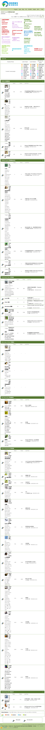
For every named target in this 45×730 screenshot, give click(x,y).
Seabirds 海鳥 (10, 588)
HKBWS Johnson (29, 228)
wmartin (30, 322)
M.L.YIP (27, 108)
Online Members (4, 712)
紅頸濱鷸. (33, 64)
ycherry (27, 146)
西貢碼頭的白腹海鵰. (29, 526)
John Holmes (28, 155)
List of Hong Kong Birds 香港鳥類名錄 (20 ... (34, 461)
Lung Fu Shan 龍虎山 (7, 431)
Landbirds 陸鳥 (10, 667)
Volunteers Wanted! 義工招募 (7, 135)
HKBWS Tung (29, 175)
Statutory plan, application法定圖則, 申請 (9, 336)
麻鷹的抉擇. (27, 508)
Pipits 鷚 (6, 671)
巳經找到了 (27, 482)
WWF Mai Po (31, 290)
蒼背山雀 (25, 70)
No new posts (28, 719)
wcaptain (30, 307)
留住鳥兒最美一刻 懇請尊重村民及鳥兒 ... (33, 227)
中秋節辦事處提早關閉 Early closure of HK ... (34, 91)
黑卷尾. (33, 67)
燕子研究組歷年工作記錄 (30, 561)
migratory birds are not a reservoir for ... (35, 320)
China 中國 (7, 302)
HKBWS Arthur (29, 251)
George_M (28, 707)
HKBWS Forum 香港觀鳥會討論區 (8, 12)
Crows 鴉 (8, 688)
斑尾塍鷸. (33, 69)
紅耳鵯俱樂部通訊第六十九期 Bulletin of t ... (34, 250)
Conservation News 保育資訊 (8, 277)
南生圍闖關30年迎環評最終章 (33, 332)
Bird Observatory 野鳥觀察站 (8, 397)
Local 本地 (7, 298)
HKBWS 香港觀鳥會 (6, 81)
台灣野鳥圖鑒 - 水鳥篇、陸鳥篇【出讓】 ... (33, 699)
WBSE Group (7, 535)
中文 (26, 9)
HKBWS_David (29, 92)
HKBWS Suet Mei (32, 334)
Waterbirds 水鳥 (10, 636)
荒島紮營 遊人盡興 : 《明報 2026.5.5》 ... (33, 106)
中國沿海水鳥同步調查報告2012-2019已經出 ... (34, 263)
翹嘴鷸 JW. (41, 70)
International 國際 (8, 306)
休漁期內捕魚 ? (30, 297)
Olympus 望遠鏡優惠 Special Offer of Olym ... (34, 145)
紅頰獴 (26, 422)
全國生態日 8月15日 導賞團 (30, 198)
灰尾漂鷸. (33, 70)
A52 (26, 491)
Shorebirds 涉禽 (10, 613)
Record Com (7, 471)
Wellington (28, 441)
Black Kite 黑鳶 (28, 578)
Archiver (34, 726)
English (34, 9)
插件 (38, 9)
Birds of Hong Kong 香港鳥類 (8, 448)
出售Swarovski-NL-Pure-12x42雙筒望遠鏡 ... (33, 706)
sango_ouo (41, 16)
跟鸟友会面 (27, 127)
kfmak (28, 580)
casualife (28, 483)
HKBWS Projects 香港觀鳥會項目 (8, 160)
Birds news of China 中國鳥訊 (8, 342)
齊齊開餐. (40, 76)
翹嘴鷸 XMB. (26, 72)
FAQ (42, 9)
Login (20, 9)
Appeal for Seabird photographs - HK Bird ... (33, 153)
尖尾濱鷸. (33, 66)
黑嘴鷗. (33, 78)
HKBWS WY (31, 303)
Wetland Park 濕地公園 (7, 426)
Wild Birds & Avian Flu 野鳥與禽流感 (11, 318)
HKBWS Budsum (29, 264)
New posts (16, 719)
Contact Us (10, 726)
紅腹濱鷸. (25, 66)
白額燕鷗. (33, 76)
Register (16, 9)
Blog (23, 9)
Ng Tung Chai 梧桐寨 (8, 423)
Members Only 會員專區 (7, 97)
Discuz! (5, 727)
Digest (43, 15)
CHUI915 (28, 423)
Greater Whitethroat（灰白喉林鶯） (32, 439)
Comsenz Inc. (15, 727)
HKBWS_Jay (29, 493)
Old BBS (30, 9)
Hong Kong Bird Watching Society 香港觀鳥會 (23, 726)
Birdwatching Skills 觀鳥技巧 (8, 691)
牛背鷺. (33, 72)
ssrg (29, 313)
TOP (38, 726)
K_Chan (27, 129)
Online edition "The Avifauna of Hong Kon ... (34, 173)
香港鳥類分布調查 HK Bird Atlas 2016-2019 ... (34, 270)
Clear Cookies (5, 726)
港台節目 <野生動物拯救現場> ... (34, 311)
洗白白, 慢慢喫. (28, 405)
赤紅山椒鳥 (26, 69)
